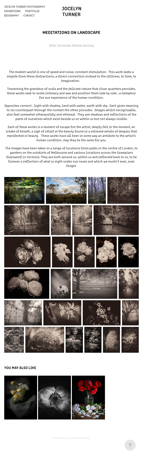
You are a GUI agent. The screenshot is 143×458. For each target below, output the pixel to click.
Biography (11, 15)
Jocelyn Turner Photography (24, 6)
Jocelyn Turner (72, 11)
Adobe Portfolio (79, 438)
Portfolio (32, 11)
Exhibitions (12, 11)
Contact (29, 15)
